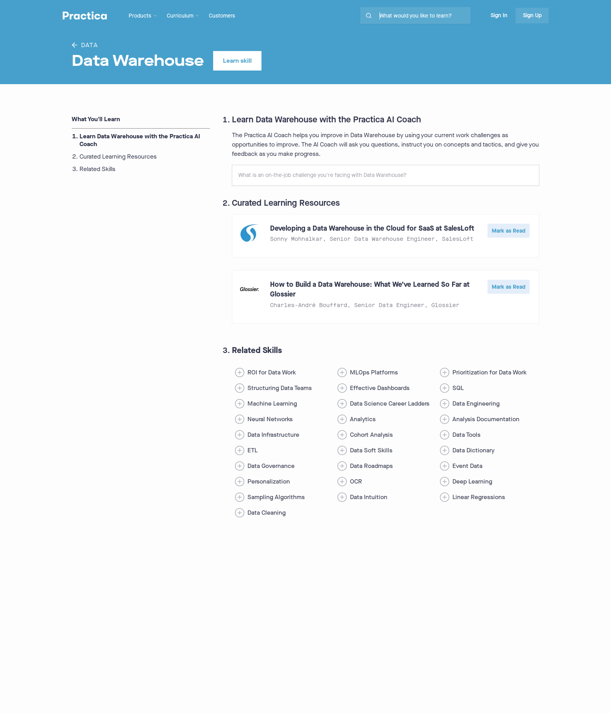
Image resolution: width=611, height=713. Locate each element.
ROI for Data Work (271, 372)
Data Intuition (368, 497)
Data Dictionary (473, 450)
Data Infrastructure (273, 435)
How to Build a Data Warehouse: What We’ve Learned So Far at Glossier (370, 289)
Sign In (499, 15)
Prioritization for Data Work (489, 372)
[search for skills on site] (423, 15)
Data (85, 45)
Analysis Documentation (485, 419)
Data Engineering (476, 403)
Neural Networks (270, 419)
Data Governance (271, 466)
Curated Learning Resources (118, 157)
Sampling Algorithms (276, 497)
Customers (222, 15)
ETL (252, 450)
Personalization (268, 481)
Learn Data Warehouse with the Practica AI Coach (139, 140)
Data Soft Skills (371, 450)
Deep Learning (472, 481)
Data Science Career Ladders (389, 403)
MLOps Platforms (374, 372)
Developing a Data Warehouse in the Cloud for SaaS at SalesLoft (372, 228)
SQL (458, 388)
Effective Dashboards (380, 388)
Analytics (363, 419)
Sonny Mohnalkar (296, 239)
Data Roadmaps (371, 466)
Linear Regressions (478, 497)
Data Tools (466, 435)
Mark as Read (508, 231)
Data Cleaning (266, 512)
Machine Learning (272, 403)
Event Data (467, 466)
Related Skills (97, 169)
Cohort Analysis (371, 435)
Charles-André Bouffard (308, 305)
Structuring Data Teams (279, 388)
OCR (356, 481)
